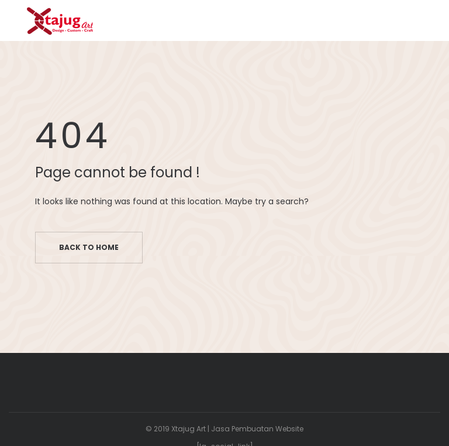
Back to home (89, 247)
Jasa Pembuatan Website (257, 429)
